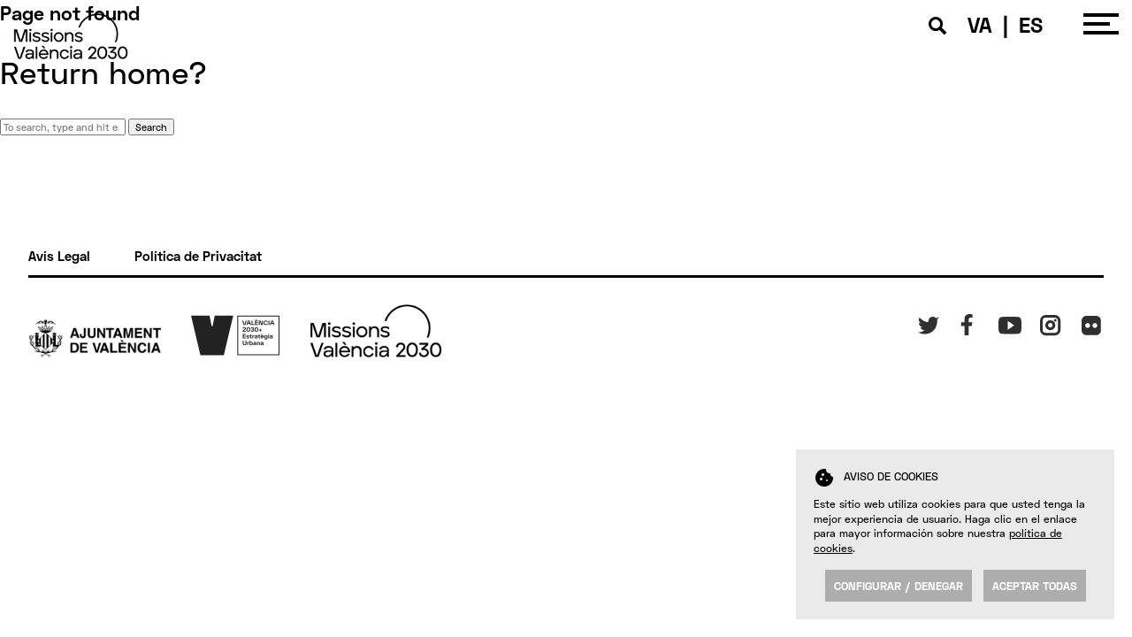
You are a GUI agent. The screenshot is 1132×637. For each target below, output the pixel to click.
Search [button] (151, 127)
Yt (1004, 322)
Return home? (103, 72)
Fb (964, 322)
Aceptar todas (1034, 586)
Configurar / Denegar (898, 586)
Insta (1053, 322)
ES (1031, 24)
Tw (924, 322)
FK (1087, 322)
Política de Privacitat (198, 256)
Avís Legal (59, 256)
